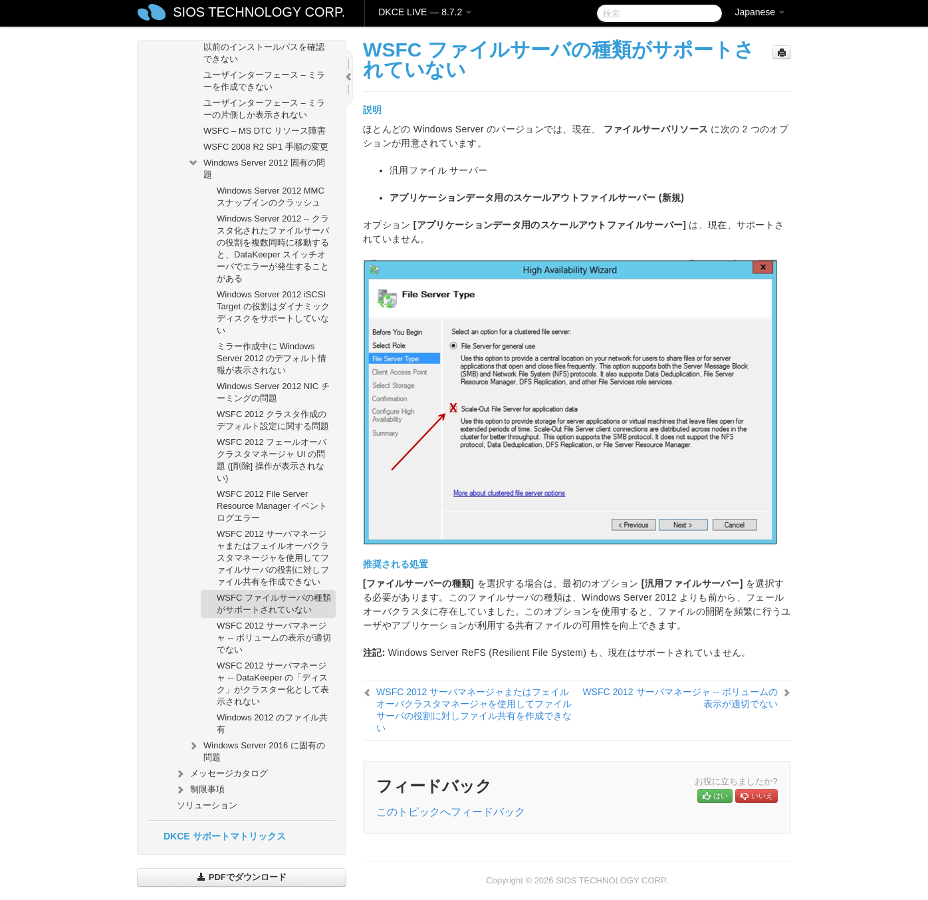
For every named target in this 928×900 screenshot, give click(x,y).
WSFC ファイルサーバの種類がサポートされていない (274, 604)
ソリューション (207, 805)
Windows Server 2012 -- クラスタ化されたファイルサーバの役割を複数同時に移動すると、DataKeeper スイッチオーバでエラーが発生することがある (273, 248)
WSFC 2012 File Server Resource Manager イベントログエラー (272, 506)
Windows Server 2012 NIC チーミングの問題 (273, 392)
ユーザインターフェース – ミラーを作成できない (264, 81)
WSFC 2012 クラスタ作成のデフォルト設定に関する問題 (273, 420)
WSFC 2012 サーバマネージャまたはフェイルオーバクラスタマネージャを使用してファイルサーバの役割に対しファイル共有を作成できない (273, 558)
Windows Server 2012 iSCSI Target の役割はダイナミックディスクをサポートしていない (273, 312)
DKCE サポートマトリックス (225, 836)
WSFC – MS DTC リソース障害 (264, 131)
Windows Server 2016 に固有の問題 (256, 750)
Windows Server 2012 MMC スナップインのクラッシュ (270, 197)
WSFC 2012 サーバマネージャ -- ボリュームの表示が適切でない (274, 638)
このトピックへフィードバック (450, 812)
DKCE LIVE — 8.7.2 (424, 12)
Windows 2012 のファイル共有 (272, 723)
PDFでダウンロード (242, 877)
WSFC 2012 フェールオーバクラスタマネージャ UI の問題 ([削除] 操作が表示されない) (271, 460)
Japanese (759, 12)
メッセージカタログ (221, 774)
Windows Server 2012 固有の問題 (256, 167)
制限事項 (199, 790)
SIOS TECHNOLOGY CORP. (259, 12)
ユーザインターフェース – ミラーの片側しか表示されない (264, 109)
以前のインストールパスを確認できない (263, 53)
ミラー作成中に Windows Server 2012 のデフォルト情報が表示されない (271, 358)
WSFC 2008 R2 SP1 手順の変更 (265, 147)
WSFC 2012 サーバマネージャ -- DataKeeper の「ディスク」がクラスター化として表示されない (273, 683)
